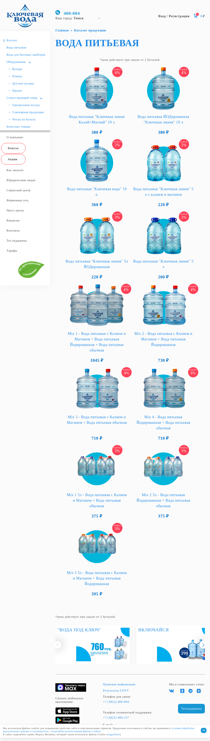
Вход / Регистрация (174, 16)
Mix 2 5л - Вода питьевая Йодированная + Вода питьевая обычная (163, 500)
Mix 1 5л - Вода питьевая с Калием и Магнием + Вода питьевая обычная (97, 500)
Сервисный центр (19, 190)
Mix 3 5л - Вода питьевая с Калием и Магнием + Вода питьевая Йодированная (97, 578)
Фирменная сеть (18, 200)
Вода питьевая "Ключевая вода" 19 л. (97, 192)
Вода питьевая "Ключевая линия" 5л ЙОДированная (97, 264)
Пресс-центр (15, 210)
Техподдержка (191, 708)
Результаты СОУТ (116, 690)
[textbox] (79, 18)
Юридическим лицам (21, 180)
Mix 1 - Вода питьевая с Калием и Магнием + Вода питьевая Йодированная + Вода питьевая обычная (97, 342)
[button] (57, 645)
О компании (15, 137)
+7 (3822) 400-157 (116, 717)
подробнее (113, 734)
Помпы (17, 76)
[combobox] (79, 18)
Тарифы (12, 250)
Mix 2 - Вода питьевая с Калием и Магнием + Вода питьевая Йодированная (163, 339)
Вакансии (13, 220)
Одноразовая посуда (26, 105)
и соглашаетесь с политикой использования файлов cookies (65, 731)
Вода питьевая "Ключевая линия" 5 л (163, 264)
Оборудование (16, 61)
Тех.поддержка (17, 240)
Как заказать (15, 170)
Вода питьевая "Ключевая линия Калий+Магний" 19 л (97, 119)
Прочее (17, 90)
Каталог (12, 40)
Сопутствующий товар (22, 97)
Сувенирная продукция (28, 112)
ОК (203, 730)
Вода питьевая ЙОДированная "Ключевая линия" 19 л (163, 119)
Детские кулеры (23, 83)
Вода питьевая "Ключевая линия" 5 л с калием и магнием (163, 192)
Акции (12, 159)
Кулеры (17, 69)
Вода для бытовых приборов (26, 54)
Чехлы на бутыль (24, 119)
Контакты (13, 230)
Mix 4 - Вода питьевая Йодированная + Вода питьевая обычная (163, 422)
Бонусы (13, 148)
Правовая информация (119, 684)
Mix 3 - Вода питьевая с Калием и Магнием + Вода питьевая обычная (97, 420)
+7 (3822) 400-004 (116, 701)
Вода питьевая (16, 47)
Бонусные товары (18, 126)
